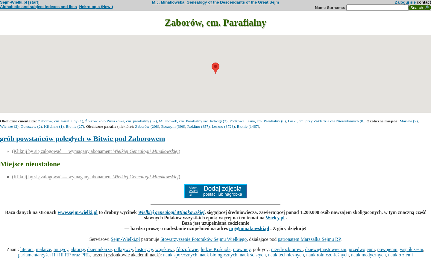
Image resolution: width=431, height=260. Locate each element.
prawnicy (242, 249)
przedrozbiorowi (287, 249)
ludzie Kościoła (215, 249)
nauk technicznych (286, 254)
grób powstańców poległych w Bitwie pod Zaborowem (82, 138)
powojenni (387, 249)
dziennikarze (99, 249)
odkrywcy (123, 249)
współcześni (411, 249)
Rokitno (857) (198, 126)
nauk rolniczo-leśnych (327, 254)
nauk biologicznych (218, 254)
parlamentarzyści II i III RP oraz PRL (54, 254)
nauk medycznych (368, 254)
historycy (144, 249)
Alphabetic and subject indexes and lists (38, 6)
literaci (27, 249)
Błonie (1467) (248, 126)
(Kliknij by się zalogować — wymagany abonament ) (96, 151)
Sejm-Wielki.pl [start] (20, 2)
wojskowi (164, 249)
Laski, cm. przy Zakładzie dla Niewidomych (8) (326, 121)
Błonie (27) (75, 126)
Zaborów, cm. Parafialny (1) (60, 121)
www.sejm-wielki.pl (78, 212)
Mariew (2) (409, 121)
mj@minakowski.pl (249, 228)
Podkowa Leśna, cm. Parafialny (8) (258, 121)
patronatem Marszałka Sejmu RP (309, 239)
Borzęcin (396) (173, 126)
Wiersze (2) (9, 126)
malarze (43, 249)
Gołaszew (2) (31, 126)
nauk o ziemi (400, 254)
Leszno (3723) (223, 126)
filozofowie (187, 249)
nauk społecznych (180, 254)
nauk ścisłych (253, 254)
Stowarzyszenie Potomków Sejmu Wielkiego (203, 239)
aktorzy (78, 249)
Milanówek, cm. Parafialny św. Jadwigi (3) (193, 121)
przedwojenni (362, 249)
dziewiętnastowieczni (326, 249)
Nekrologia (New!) (96, 6)
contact (424, 2)
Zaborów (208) (147, 126)
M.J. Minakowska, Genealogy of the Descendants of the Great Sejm (215, 2)
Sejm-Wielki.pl (125, 239)
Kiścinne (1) (54, 126)
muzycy (61, 249)
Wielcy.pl (275, 217)
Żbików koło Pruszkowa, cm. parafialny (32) (121, 121)
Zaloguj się (405, 2)
